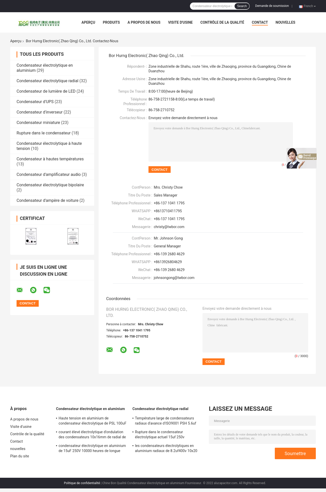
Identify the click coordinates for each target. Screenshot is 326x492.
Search (242, 6)
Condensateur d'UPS (35, 101)
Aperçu (88, 22)
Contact (260, 22)
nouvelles (285, 22)
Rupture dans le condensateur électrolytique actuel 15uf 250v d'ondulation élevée (159, 435)
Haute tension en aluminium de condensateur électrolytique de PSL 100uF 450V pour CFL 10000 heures (92, 421)
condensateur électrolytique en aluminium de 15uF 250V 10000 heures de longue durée (92, 449)
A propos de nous (144, 22)
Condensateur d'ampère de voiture (47, 200)
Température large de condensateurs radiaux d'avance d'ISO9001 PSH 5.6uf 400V (165, 421)
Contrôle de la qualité (222, 22)
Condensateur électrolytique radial (47, 80)
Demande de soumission (272, 6)
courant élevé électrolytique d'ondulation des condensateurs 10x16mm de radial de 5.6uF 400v (92, 435)
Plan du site (19, 456)
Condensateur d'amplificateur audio (49, 174)
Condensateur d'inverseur (40, 112)
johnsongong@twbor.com (174, 278)
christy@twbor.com (169, 227)
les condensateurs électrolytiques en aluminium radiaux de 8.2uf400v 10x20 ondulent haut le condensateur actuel (166, 449)
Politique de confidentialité (82, 483)
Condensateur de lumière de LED (46, 91)
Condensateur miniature (38, 122)
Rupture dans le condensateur (44, 133)
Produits (111, 22)
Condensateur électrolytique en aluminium (90, 409)
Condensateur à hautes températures (50, 159)
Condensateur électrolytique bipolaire (50, 184)
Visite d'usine (180, 22)
